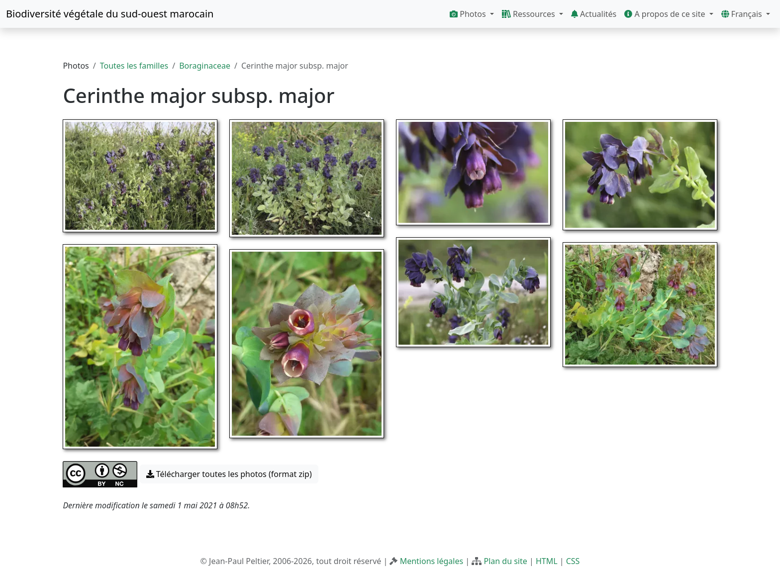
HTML (547, 561)
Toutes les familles (134, 65)
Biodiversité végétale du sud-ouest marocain (109, 13)
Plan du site (505, 561)
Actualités (593, 13)
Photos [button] (469, 13)
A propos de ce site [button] (665, 13)
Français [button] (742, 13)
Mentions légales (432, 561)
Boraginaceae (204, 65)
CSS (573, 561)
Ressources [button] (529, 13)
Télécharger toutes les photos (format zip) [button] (229, 474)
